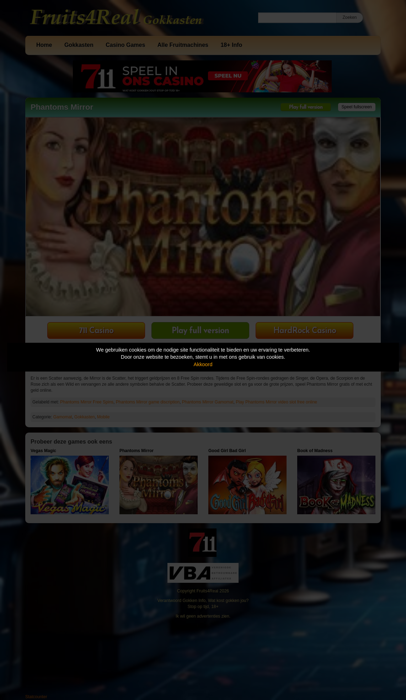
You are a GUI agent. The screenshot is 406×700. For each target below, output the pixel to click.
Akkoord (203, 364)
